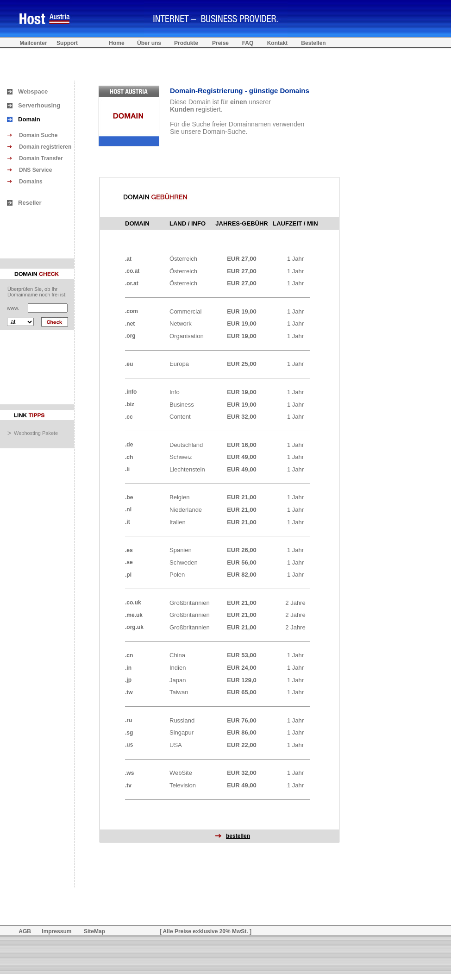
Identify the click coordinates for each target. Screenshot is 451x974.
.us (129, 744)
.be (129, 497)
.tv (128, 785)
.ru (128, 720)
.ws (129, 773)
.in (128, 668)
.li (127, 469)
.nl (128, 509)
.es (129, 550)
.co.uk (133, 602)
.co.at (132, 271)
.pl (128, 575)
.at (128, 259)
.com (131, 311)
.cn (129, 655)
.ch (129, 457)
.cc (129, 417)
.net (130, 323)
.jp (128, 680)
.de (129, 444)
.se (129, 562)
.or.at (131, 283)
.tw (129, 692)
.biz (129, 404)
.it (127, 522)
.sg (129, 732)
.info (131, 392)
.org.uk (134, 627)
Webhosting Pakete (36, 433)
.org (130, 336)
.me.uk (134, 615)
